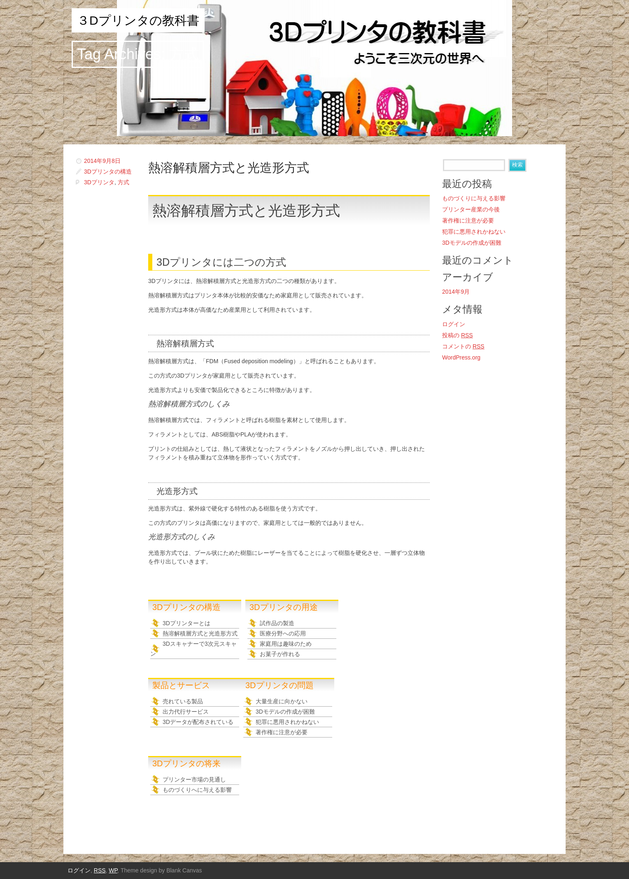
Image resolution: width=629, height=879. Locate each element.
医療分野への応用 (283, 633)
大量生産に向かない (282, 701)
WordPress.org (461, 357)
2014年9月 (456, 291)
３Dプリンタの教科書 (138, 20)
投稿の (457, 335)
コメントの (463, 346)
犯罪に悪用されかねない (287, 722)
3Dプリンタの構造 (108, 171)
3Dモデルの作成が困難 (285, 711)
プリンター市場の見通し (194, 779)
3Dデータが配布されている (198, 722)
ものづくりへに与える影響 (197, 789)
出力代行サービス (186, 711)
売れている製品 (183, 701)
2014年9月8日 (102, 161)
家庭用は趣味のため (286, 643)
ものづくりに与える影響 (474, 198)
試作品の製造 (277, 623)
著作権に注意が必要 (282, 732)
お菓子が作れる (280, 654)
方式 (123, 182)
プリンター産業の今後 (471, 209)
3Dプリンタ (99, 182)
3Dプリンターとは (186, 623)
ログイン (453, 324)
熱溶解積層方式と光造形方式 (228, 167)
